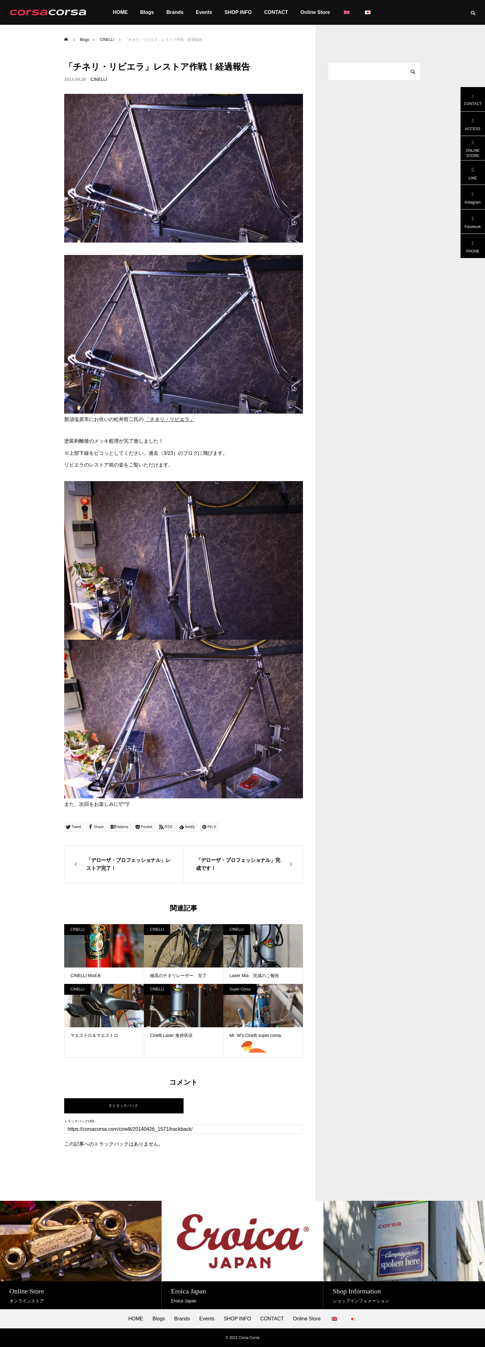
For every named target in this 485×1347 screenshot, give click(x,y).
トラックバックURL (79, 1121)
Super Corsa (239, 989)
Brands (174, 12)
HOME (120, 12)
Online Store (315, 12)
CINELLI (99, 79)
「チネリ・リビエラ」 (169, 419)
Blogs (147, 12)
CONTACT (276, 12)
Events (204, 12)
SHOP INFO (238, 12)
